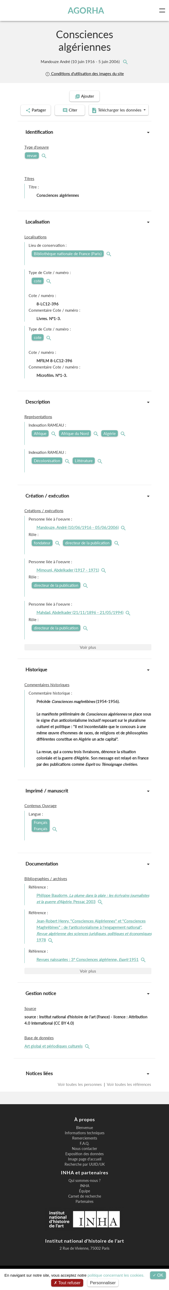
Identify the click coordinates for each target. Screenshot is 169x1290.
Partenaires (84, 1214)
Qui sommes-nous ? (84, 1193)
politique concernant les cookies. (116, 1275)
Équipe (84, 1204)
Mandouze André (81, 61)
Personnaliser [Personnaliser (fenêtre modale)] (103, 1283)
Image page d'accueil (84, 1172)
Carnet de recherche (84, 1209)
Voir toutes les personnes (80, 1097)
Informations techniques (84, 1146)
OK (158, 1275)
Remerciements (84, 1151)
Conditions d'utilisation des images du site (84, 73)
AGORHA (86, 10)
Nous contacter (84, 1161)
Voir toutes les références (128, 1097)
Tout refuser (67, 1283)
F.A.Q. (84, 1156)
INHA (84, 1199)
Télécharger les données (82, 123)
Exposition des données (84, 1167)
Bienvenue (84, 1141)
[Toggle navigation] (163, 10)
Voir (88, 660)
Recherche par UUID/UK (85, 1177)
